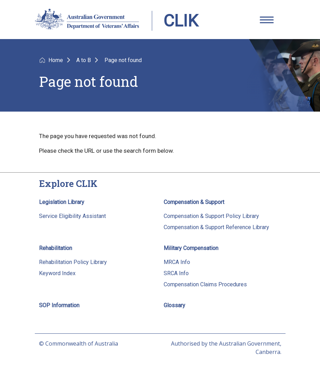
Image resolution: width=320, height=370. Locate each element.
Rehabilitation (55, 248)
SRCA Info (176, 273)
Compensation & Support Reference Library (216, 227)
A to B (84, 60)
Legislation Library (61, 202)
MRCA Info (177, 262)
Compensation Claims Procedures (205, 284)
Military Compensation (191, 248)
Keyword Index (57, 273)
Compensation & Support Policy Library (211, 216)
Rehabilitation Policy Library (73, 262)
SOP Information (59, 305)
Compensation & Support (194, 202)
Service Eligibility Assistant (72, 216)
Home (56, 60)
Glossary (174, 305)
